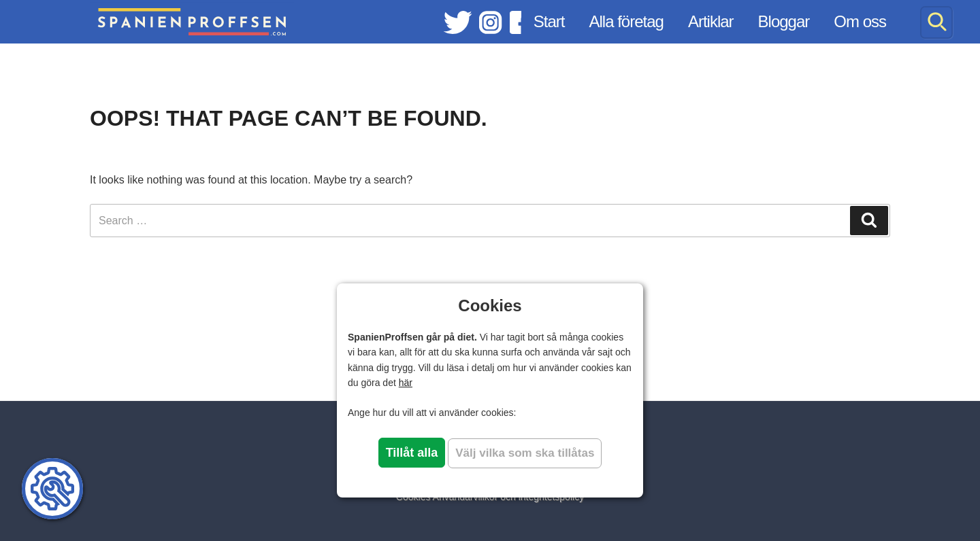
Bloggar (784, 21)
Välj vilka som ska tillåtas (524, 453)
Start (549, 21)
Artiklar (711, 21)
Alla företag (626, 21)
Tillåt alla (412, 452)
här (405, 382)
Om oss (860, 21)
